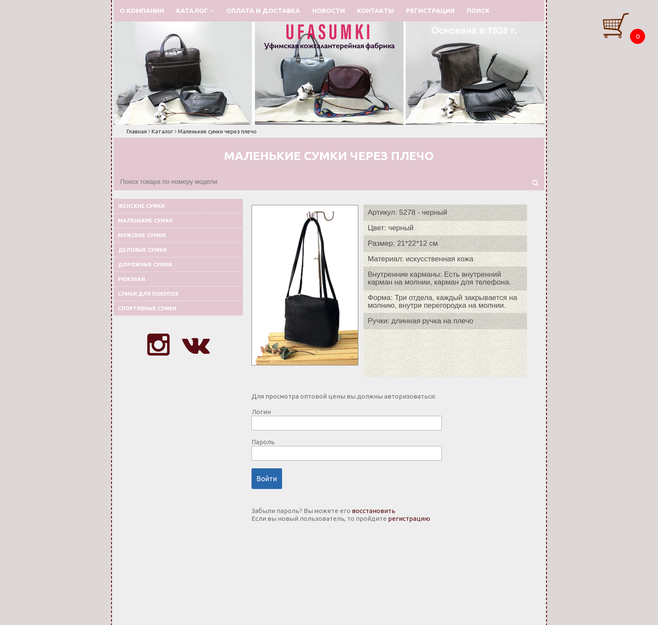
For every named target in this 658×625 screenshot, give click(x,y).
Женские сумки (141, 206)
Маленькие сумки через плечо (217, 131)
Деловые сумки (142, 250)
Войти (267, 479)
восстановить (373, 510)
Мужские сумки (142, 235)
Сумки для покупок (148, 294)
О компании (142, 10)
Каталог (195, 10)
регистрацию (409, 518)
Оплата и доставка (263, 10)
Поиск (478, 10)
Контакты (375, 10)
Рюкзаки (131, 279)
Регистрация (430, 10)
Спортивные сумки (147, 308)
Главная (137, 131)
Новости (328, 10)
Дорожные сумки (145, 264)
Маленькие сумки (145, 220)
